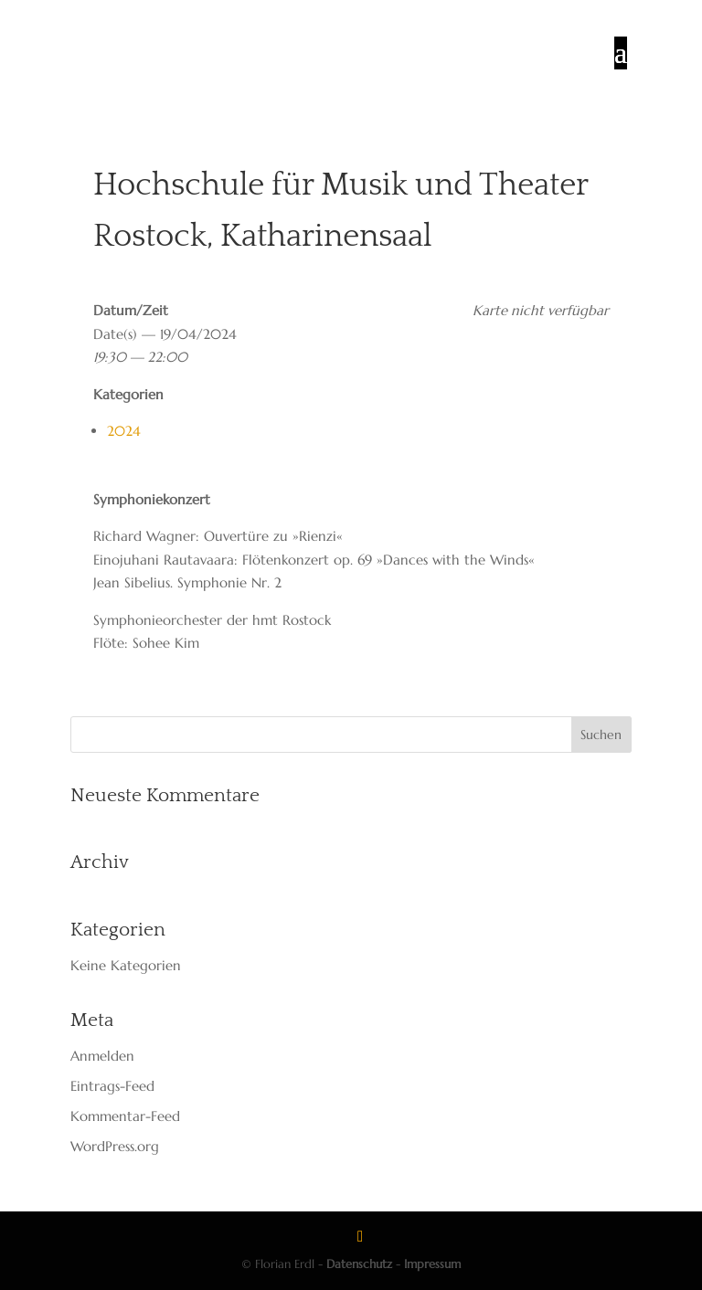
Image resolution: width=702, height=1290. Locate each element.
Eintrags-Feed (112, 1085)
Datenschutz (359, 1264)
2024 (124, 430)
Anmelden (102, 1055)
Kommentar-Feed (125, 1116)
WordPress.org (114, 1146)
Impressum (432, 1264)
